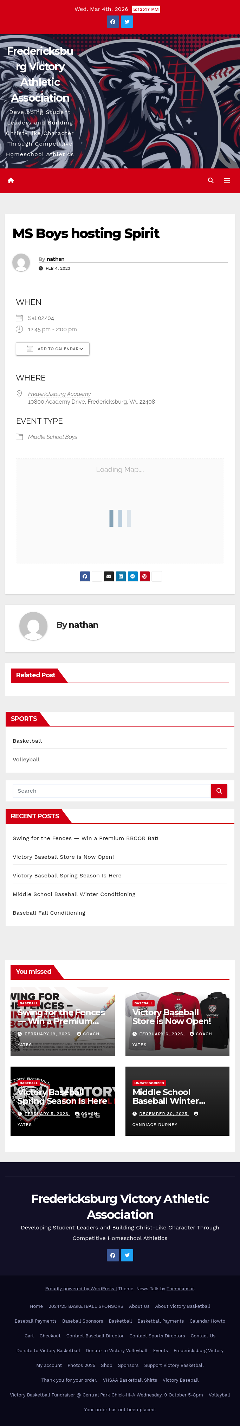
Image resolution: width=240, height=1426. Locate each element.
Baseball (29, 1003)
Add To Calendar (53, 348)
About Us (139, 1306)
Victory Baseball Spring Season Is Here (67, 875)
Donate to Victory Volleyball (117, 1350)
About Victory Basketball (182, 1306)
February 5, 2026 (47, 1113)
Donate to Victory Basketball (48, 1350)
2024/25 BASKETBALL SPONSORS (85, 1306)
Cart (29, 1335)
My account (49, 1365)
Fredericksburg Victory (198, 1350)
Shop (106, 1365)
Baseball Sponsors (82, 1321)
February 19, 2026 (48, 1033)
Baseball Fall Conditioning (49, 912)
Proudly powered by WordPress (80, 1288)
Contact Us (202, 1335)
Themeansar (180, 1288)
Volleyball (26, 759)
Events (160, 1350)
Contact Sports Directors (157, 1335)
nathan (56, 259)
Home (36, 1306)
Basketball (27, 740)
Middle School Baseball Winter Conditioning (74, 894)
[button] (211, 180)
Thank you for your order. (69, 1380)
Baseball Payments (36, 1321)
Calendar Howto (207, 1321)
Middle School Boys (52, 437)
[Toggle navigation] (227, 180)
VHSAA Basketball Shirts (130, 1380)
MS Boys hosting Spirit (85, 233)
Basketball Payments (161, 1321)
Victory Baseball (181, 1380)
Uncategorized (149, 1083)
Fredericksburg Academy (59, 394)
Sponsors (128, 1365)
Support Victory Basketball (173, 1365)
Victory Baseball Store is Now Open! (63, 856)
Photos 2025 (81, 1365)
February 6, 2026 (162, 1033)
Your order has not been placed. (120, 1409)
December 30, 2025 (164, 1113)
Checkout (50, 1335)
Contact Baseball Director (95, 1335)
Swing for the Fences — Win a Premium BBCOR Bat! (85, 838)
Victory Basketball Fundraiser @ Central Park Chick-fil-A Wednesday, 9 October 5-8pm (106, 1395)
